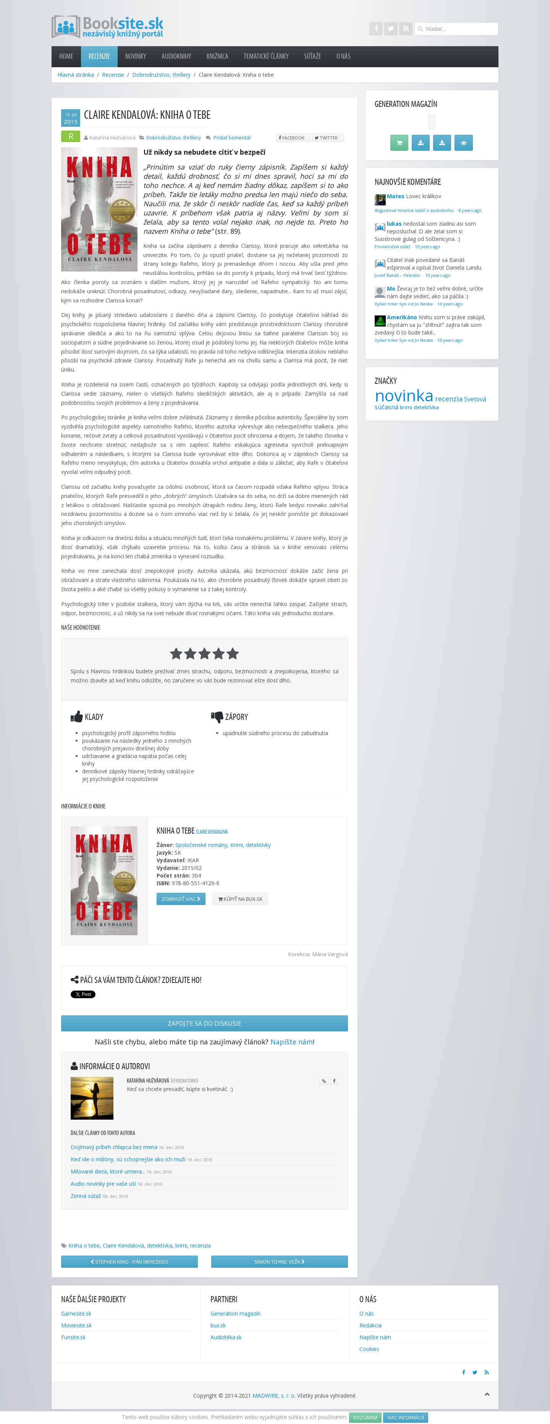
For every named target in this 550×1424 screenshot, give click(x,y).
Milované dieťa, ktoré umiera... (108, 1171)
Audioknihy (176, 56)
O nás (343, 56)
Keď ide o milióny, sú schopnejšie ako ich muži (128, 1159)
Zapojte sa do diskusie (204, 1023)
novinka (404, 395)
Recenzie (99, 56)
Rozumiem (365, 1417)
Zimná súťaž (86, 1195)
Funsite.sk (73, 1337)
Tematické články (266, 56)
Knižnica (217, 56)
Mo (391, 288)
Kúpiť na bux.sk (240, 898)
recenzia (200, 1245)
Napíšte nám (291, 1041)
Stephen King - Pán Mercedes (129, 1261)
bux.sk (218, 1325)
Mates (395, 196)
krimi (181, 1245)
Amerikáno (402, 317)
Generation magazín (235, 1313)
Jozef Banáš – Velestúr (398, 275)
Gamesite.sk (76, 1313)
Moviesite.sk (76, 1325)
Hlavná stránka (75, 74)
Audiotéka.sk (226, 1337)
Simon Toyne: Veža (279, 1261)
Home (66, 56)
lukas (394, 223)
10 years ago (427, 246)
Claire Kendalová (212, 832)
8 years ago (470, 210)
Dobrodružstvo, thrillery (161, 74)
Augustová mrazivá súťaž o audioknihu (415, 210)
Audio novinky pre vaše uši (104, 1183)
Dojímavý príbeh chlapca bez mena (114, 1147)
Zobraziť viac (181, 898)
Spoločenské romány (201, 845)
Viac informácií (405, 1417)
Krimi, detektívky (250, 845)
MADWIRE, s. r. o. (274, 1395)
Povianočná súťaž (393, 246)
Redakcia (370, 1325)
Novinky (135, 56)
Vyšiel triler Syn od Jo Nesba (404, 304)
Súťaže (312, 56)
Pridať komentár (232, 137)
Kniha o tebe (84, 1245)
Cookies (369, 1349)
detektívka (159, 1245)
